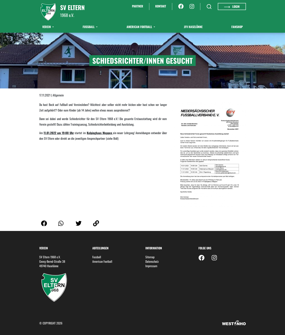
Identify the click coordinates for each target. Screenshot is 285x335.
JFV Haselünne (193, 27)
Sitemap (150, 257)
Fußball (89, 27)
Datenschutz (152, 261)
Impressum (151, 266)
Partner (137, 6)
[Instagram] (192, 6)
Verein (47, 27)
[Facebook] (181, 6)
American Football (140, 27)
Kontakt (160, 6)
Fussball (96, 257)
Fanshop (237, 27)
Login (231, 6)
